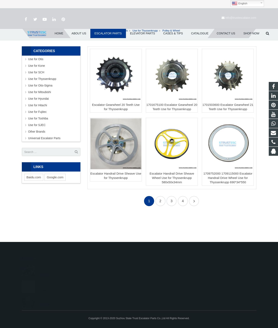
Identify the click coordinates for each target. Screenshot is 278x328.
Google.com (55, 201)
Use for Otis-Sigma (40, 109)
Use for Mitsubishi (39, 116)
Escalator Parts (119, 54)
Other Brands (36, 155)
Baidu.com (34, 201)
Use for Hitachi (37, 129)
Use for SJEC (37, 149)
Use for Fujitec (37, 136)
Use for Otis (35, 83)
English (239, 3)
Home (101, 54)
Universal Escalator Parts (44, 162)
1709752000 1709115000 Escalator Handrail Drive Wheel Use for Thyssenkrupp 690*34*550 (227, 202)
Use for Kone (36, 89)
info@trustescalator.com (240, 17)
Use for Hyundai (38, 122)
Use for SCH (36, 96)
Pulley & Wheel (139, 47)
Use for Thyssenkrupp (145, 54)
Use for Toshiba (38, 142)
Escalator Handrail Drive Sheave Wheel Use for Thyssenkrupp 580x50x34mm (172, 202)
